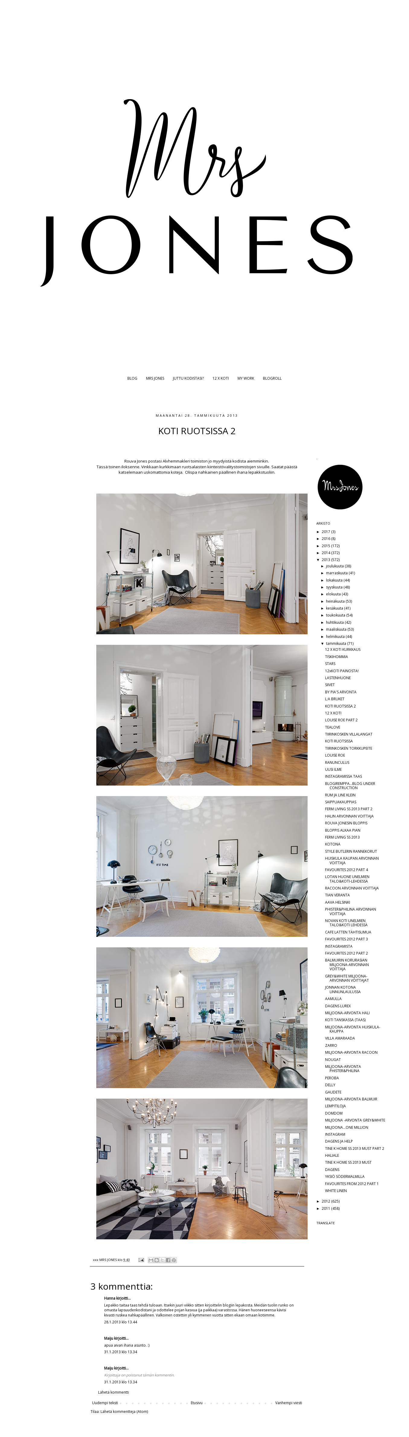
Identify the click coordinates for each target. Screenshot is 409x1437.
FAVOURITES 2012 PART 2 (346, 953)
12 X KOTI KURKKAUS (342, 649)
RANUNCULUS (337, 762)
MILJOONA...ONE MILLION (346, 1127)
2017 (326, 531)
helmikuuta (336, 636)
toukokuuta (336, 615)
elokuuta (334, 594)
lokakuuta (334, 580)
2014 (326, 552)
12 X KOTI (220, 378)
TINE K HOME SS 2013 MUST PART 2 (354, 1148)
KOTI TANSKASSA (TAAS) (345, 1019)
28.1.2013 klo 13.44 (120, 1322)
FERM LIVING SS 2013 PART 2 (348, 808)
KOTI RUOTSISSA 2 (340, 706)
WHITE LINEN (336, 1190)
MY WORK (246, 378)
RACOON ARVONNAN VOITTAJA (352, 888)
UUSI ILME (333, 769)
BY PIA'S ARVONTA (340, 692)
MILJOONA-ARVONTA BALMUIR (351, 1099)
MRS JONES (155, 378)
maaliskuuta (336, 629)
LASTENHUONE (338, 677)
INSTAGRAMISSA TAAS (343, 776)
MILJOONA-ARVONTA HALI (347, 1012)
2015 (326, 545)
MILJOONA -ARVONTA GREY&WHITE (355, 1120)
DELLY (330, 1084)
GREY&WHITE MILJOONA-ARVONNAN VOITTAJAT (347, 978)
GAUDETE (333, 1092)
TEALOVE (332, 727)
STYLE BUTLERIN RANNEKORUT (351, 851)
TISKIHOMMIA (336, 656)
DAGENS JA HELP (339, 1141)
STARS (330, 663)
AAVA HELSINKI (337, 902)
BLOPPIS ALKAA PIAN (342, 830)
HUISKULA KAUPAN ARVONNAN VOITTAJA (352, 860)
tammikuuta (336, 643)
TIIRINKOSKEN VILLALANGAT (348, 734)
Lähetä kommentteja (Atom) (124, 1411)
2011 (326, 1208)
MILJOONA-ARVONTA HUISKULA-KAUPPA (352, 1029)
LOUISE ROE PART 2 (341, 720)
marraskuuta (337, 573)
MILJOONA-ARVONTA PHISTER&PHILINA (343, 1068)
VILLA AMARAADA (340, 1038)
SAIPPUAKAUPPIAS (340, 802)
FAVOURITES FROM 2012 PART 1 (352, 1183)
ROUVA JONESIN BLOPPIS (346, 823)
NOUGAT (333, 1059)
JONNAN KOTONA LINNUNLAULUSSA (343, 989)
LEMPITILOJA (335, 1106)
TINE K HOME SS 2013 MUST (348, 1162)
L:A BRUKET (334, 698)
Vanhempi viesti (288, 1402)
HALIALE (332, 1155)
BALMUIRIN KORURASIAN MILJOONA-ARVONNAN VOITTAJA (347, 964)
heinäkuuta (336, 601)
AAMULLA (333, 998)
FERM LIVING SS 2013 (342, 837)
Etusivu (197, 1402)
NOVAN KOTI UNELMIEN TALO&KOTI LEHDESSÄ (346, 922)
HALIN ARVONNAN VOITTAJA (349, 816)
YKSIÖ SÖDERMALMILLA (345, 1176)
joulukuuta (335, 566)
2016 (326, 538)
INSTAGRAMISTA (339, 946)
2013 (326, 559)
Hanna (109, 1298)
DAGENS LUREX (338, 1006)
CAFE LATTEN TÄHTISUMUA (348, 932)
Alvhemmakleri (176, 461)
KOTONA (332, 844)
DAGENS (332, 1169)
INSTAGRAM (335, 1134)
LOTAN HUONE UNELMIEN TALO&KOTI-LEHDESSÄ (347, 878)
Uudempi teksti (105, 1402)
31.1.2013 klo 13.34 (120, 1351)
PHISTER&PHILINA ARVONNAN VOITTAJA (350, 911)
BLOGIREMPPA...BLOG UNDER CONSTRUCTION (350, 785)
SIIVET (330, 684)
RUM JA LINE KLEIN (340, 795)
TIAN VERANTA (337, 895)
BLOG (132, 378)
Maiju (108, 1338)
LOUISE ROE (335, 755)
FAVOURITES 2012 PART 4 (346, 869)
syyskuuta (334, 587)
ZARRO (331, 1045)
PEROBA (332, 1078)
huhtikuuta (335, 622)
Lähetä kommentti (113, 1392)
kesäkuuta (335, 608)
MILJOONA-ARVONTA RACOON (351, 1052)
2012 (326, 1201)
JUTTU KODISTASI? (188, 378)
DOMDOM (334, 1113)
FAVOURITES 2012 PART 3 (346, 939)
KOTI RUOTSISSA (339, 741)
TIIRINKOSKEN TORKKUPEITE (348, 748)
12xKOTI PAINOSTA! (342, 670)
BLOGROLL (272, 378)
